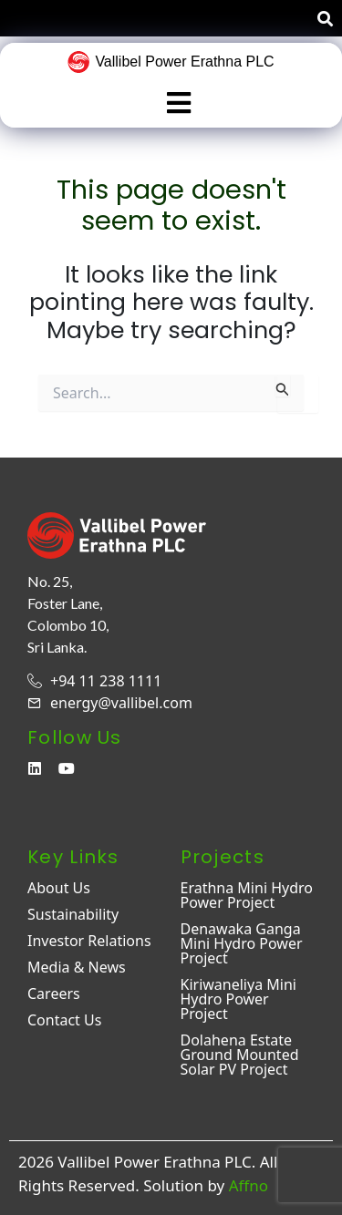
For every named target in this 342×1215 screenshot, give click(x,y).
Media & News (76, 967)
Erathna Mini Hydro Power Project (247, 895)
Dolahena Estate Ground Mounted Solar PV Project (240, 1054)
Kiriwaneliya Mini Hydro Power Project (238, 999)
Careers (53, 993)
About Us (58, 888)
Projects (222, 857)
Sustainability (73, 914)
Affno (248, 1185)
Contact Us (64, 1020)
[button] (178, 103)
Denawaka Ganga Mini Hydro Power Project (242, 943)
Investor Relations (89, 941)
